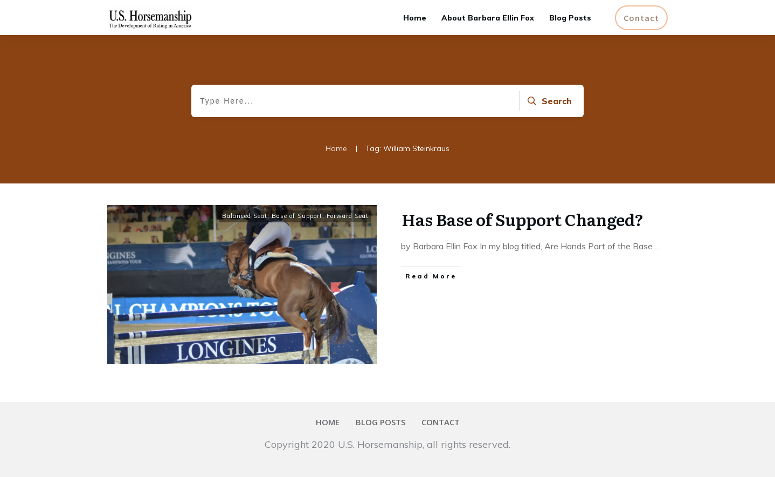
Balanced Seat (244, 216)
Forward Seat (348, 216)
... (657, 246)
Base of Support (297, 216)
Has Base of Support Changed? (522, 219)
